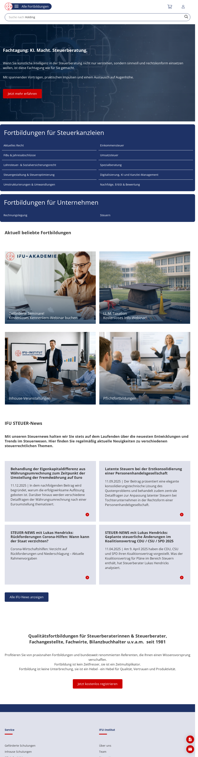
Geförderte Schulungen (20, 745)
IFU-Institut (107, 730)
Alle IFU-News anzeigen (27, 597)
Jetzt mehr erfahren (22, 93)
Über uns (105, 745)
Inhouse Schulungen (18, 751)
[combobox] (97, 17)
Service (9, 730)
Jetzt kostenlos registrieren (98, 684)
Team (102, 751)
